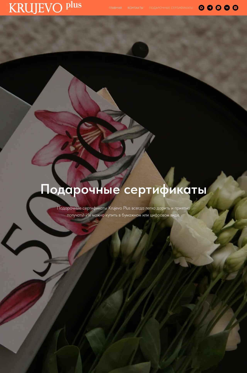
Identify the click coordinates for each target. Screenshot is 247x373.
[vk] (227, 8)
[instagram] (235, 8)
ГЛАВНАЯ (115, 8)
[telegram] (210, 8)
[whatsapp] (218, 8)
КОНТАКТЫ (135, 8)
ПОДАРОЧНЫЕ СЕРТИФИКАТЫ (171, 8)
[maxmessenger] (201, 8)
